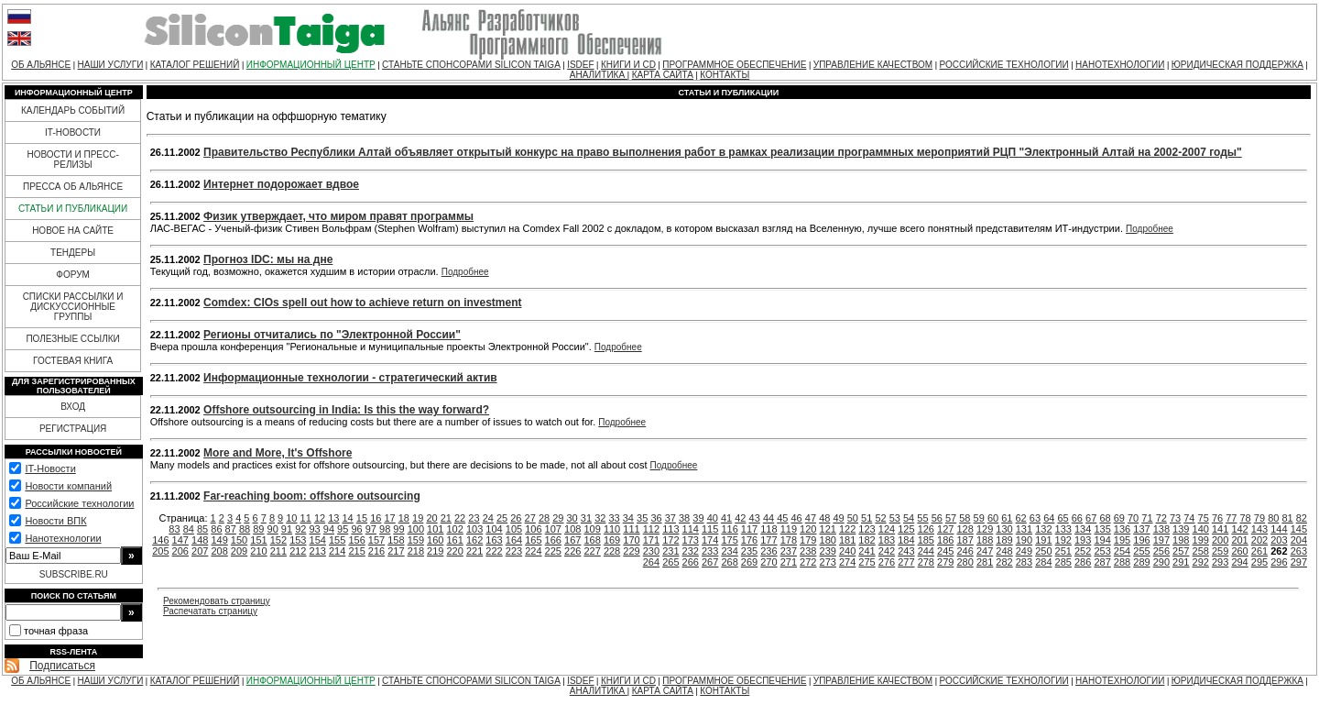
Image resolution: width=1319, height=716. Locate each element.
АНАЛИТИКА (598, 75)
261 (1259, 550)
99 (398, 528)
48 (824, 517)
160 (435, 539)
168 (591, 539)
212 (297, 550)
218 (416, 550)
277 (906, 561)
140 (1201, 528)
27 (530, 517)
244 (926, 550)
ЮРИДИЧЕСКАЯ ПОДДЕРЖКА (1237, 65)
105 (514, 528)
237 (788, 550)
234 (729, 550)
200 (1220, 539)
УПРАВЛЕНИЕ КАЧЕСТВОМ (872, 65)
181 (847, 539)
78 (1245, 517)
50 (852, 517)
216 (376, 550)
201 (1239, 539)
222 (493, 550)
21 (446, 517)
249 (1024, 550)
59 (979, 517)
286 (1082, 561)
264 (651, 561)
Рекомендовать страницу (216, 601)
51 (866, 517)
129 (984, 528)
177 (768, 539)
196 (1141, 539)
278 (926, 561)
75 (1203, 517)
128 (964, 528)
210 (258, 550)
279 (945, 561)
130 (1004, 528)
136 (1122, 528)
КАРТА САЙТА (662, 75)
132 (1043, 528)
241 (866, 550)
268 (729, 561)
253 (1102, 550)
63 (1035, 517)
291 (1180, 561)
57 (950, 517)
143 (1259, 528)
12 (319, 517)
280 (964, 561)
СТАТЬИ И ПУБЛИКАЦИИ (72, 209)
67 (1090, 517)
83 (174, 528)
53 (894, 517)
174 (710, 539)
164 (514, 539)
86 (216, 528)
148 (199, 539)
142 (1239, 528)
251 (1063, 550)
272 (808, 561)
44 (768, 517)
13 (333, 517)
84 (188, 528)
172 (670, 539)
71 (1146, 517)
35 (642, 517)
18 (403, 517)
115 (710, 528)
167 (572, 539)
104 (493, 528)
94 (328, 528)
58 (964, 517)
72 (1161, 517)
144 (1278, 528)
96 (356, 528)
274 (847, 561)
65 (1062, 517)
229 (631, 550)
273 (828, 561)
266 (690, 561)
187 (964, 539)
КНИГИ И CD (628, 65)
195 (1122, 539)
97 (370, 528)
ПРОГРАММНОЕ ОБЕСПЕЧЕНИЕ (734, 65)
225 (553, 550)
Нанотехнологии (63, 538)
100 (416, 528)
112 (651, 528)
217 (395, 550)
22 (459, 517)
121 (828, 528)
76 (1217, 517)
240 (847, 550)
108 (572, 528)
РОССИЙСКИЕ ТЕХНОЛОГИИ (1004, 65)
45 (782, 517)
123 (866, 528)
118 (768, 528)
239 (828, 550)
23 (473, 517)
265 (670, 561)
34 (628, 517)
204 (1299, 539)
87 (230, 528)
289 (1141, 561)
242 (886, 550)
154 (318, 539)
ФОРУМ (73, 275)
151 (258, 539)
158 (395, 539)
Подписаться (62, 665)
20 (431, 517)
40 (712, 517)
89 (258, 528)
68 (1104, 517)
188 (984, 539)
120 (808, 528)
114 (690, 528)
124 (886, 528)
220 (455, 550)
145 (1299, 528)
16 (375, 517)
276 (886, 561)
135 (1102, 528)
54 (908, 517)
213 (318, 550)
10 (291, 517)
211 (278, 550)
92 (300, 528)
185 (926, 539)
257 (1180, 550)
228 (612, 550)
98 (384, 528)
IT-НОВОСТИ (73, 132)
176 (749, 539)
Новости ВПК (55, 520)
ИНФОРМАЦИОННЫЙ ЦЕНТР (311, 65)
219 (435, 550)
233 (710, 550)
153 (297, 539)
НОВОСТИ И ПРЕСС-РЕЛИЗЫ (72, 159)
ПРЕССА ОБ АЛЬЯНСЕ (73, 187)
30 (572, 517)
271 (788, 561)
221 (474, 550)
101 (435, 528)
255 (1141, 550)
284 (1043, 561)
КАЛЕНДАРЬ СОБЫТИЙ (73, 110)
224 (533, 550)
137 (1141, 528)
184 (906, 539)
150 (239, 539)
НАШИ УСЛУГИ (111, 65)
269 (749, 561)
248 (1004, 550)
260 (1239, 550)
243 (906, 550)
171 (651, 539)
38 (684, 517)
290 (1161, 561)
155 (337, 539)
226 (572, 550)
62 (1021, 517)
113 (670, 528)
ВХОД (72, 407)
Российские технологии (79, 503)
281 (984, 561)
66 (1077, 517)
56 (937, 517)
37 (670, 517)
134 (1082, 528)
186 (945, 539)
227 (591, 550)
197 (1161, 539)
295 (1259, 561)
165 (533, 539)
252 (1082, 550)
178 (788, 539)
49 (838, 517)
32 (599, 517)
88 (244, 528)
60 (992, 517)
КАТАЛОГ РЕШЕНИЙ (195, 65)
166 (553, 539)
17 (389, 517)
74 (1188, 517)
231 (670, 550)
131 (1024, 528)
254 (1122, 550)
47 (810, 517)
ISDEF (580, 65)
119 (788, 528)
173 (690, 539)
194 (1102, 539)
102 (455, 528)
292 (1201, 561)
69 (1119, 517)
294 (1239, 561)
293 (1220, 561)
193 (1082, 539)
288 (1122, 561)
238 (808, 550)
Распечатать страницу (210, 611)
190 (1024, 539)
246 (964, 550)
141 (1220, 528)
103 (474, 528)
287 (1102, 561)
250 (1043, 550)
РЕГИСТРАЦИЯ (72, 429)
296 (1278, 561)
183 (886, 539)
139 (1180, 528)
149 (219, 539)
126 (926, 528)
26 (515, 517)
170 (631, 539)
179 (808, 539)
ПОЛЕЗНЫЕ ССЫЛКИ (72, 339)
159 (416, 539)
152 (278, 539)
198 (1180, 539)
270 (768, 561)
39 (697, 517)
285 (1063, 561)
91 (286, 528)
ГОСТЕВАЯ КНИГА (73, 361)
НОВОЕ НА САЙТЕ (73, 231)
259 (1220, 550)
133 (1063, 528)
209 (239, 550)
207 (199, 550)
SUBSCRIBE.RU (73, 574)
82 (1301, 517)
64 (1048, 517)
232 (690, 550)
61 (1006, 517)
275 (866, 561)
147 (180, 539)
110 (612, 528)
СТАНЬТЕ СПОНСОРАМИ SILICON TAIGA (471, 65)
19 (417, 517)
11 (305, 517)
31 (586, 517)
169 (612, 539)
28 (544, 517)
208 (219, 550)
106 (533, 528)
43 (754, 517)
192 (1063, 539)
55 (922, 517)
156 (356, 539)
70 (1133, 517)
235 (749, 550)
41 (726, 517)
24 (488, 517)
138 (1161, 528)
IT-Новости (50, 468)
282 (1004, 561)
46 (796, 517)
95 (342, 528)
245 (945, 550)
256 (1161, 550)
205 (160, 550)
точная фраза (56, 630)
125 (906, 528)
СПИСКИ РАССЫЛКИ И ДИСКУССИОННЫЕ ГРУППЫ (73, 307)
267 (710, 561)
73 (1175, 517)
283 (1024, 561)
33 (613, 517)
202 (1259, 539)
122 (847, 528)
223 (514, 550)
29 (557, 517)
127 (945, 528)
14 (348, 517)
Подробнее (1149, 229)
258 (1201, 550)
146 (160, 539)
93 (314, 528)
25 (501, 517)
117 (749, 528)
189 (1004, 539)
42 (740, 517)
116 (729, 528)
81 (1286, 517)
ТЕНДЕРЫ (72, 253)
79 (1259, 517)
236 (768, 550)
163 (493, 539)
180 (828, 539)
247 (984, 550)
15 (361, 517)
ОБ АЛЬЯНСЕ (41, 65)
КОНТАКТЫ (724, 75)
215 (356, 550)
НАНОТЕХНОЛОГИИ (1119, 65)
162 (474, 539)
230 (651, 550)
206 (180, 550)
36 (655, 517)
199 (1201, 539)
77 (1231, 517)
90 (272, 528)
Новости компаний (68, 485)
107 (553, 528)
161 (455, 539)
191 (1043, 539)
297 (1299, 561)
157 (376, 539)
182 (866, 539)
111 (631, 528)
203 (1278, 539)
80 (1273, 517)
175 (729, 539)
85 (202, 528)
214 (337, 550)
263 (1299, 550)
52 (880, 517)
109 (591, 528)
